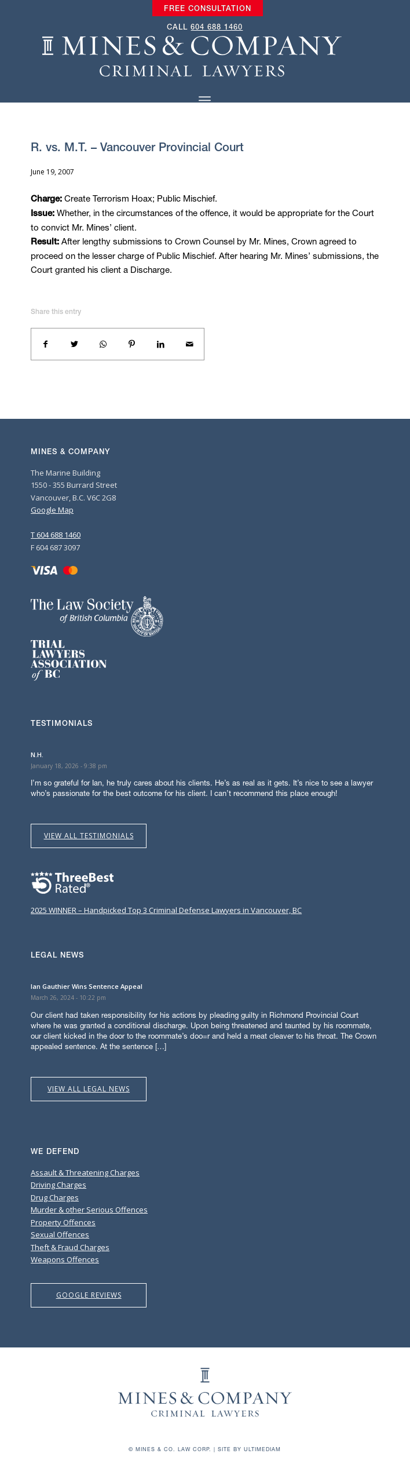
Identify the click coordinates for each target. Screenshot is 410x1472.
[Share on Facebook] (45, 344)
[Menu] (205, 100)
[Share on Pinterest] (132, 344)
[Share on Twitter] (74, 344)
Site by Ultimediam (249, 1449)
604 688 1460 (217, 27)
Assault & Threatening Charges (85, 1172)
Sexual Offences (60, 1234)
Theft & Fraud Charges (70, 1247)
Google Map (52, 510)
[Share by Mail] (189, 344)
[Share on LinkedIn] (161, 344)
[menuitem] (207, 9)
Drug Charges (55, 1197)
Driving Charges (58, 1184)
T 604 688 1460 (55, 534)
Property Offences (63, 1222)
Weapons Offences (65, 1259)
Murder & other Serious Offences (89, 1209)
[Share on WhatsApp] (103, 344)
